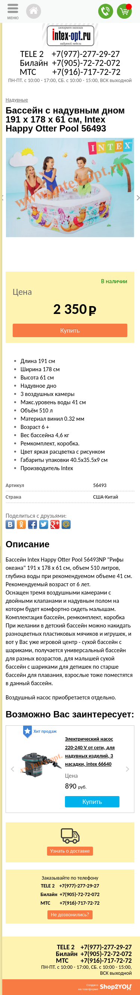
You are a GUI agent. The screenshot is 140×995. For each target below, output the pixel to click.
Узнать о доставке (70, 851)
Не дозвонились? (70, 914)
